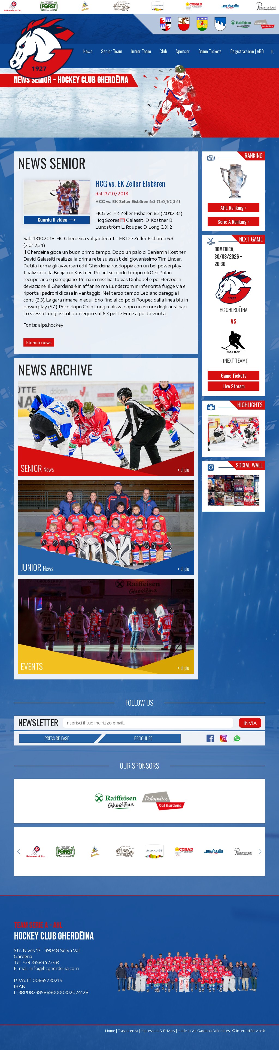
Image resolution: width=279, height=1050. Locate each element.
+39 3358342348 (41, 962)
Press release (69, 738)
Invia (250, 723)
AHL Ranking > (234, 207)
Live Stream (234, 386)
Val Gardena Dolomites (211, 1030)
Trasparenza (128, 1030)
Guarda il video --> (57, 220)
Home (110, 1030)
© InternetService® (248, 1030)
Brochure (129, 738)
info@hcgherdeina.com (54, 968)
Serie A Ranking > (234, 221)
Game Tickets (233, 375)
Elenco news (38, 342)
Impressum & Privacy (158, 1030)
